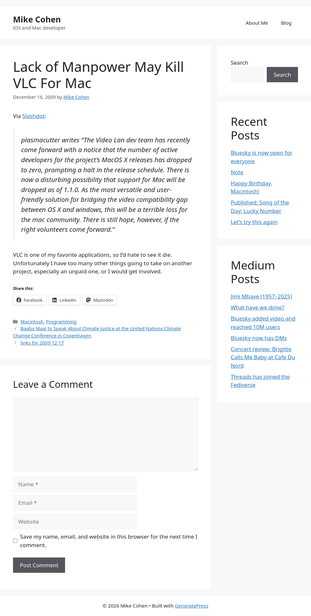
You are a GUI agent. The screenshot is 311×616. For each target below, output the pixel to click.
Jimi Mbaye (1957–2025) (261, 296)
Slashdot (33, 116)
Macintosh (32, 322)
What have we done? (257, 307)
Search (239, 62)
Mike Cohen (37, 19)
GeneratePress (191, 605)
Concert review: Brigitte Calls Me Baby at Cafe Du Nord (263, 357)
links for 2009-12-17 (42, 343)
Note (237, 172)
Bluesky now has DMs (259, 338)
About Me (257, 23)
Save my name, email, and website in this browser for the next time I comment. (108, 541)
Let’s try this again (254, 222)
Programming (61, 322)
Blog (286, 23)
